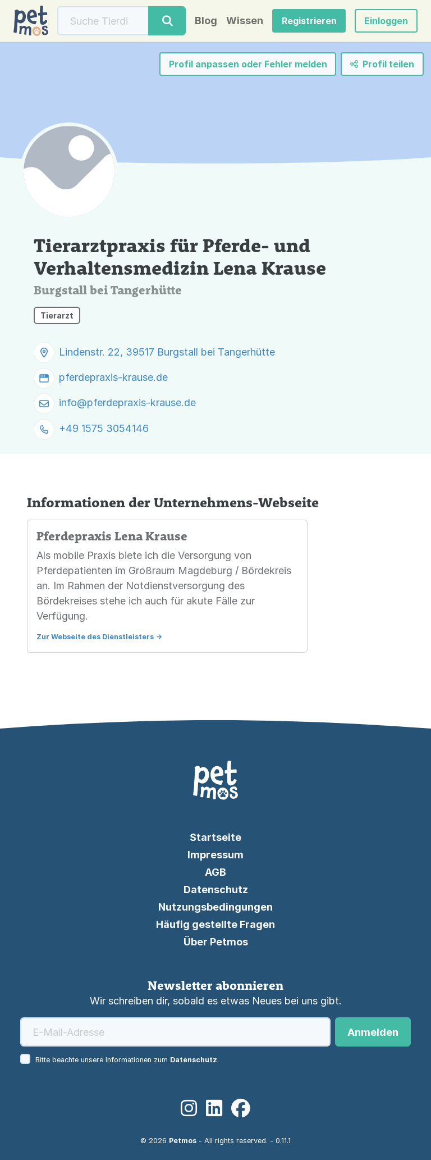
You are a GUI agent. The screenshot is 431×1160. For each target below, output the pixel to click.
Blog (206, 21)
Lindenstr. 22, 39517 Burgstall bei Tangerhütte (167, 352)
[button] (386, 21)
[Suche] (103, 20)
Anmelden (372, 1032)
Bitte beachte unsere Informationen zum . (127, 1060)
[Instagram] (189, 1108)
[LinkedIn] (214, 1108)
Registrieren (309, 20)
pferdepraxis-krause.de (113, 377)
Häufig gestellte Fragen (215, 924)
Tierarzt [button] (57, 315)
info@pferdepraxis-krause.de (127, 402)
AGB (215, 872)
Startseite (215, 837)
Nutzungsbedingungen (215, 907)
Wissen (244, 21)
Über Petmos (216, 942)
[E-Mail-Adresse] (175, 1032)
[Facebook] (240, 1108)
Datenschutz (216, 889)
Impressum (215, 855)
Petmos (182, 1140)
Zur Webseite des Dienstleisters (95, 637)
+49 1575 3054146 (104, 428)
